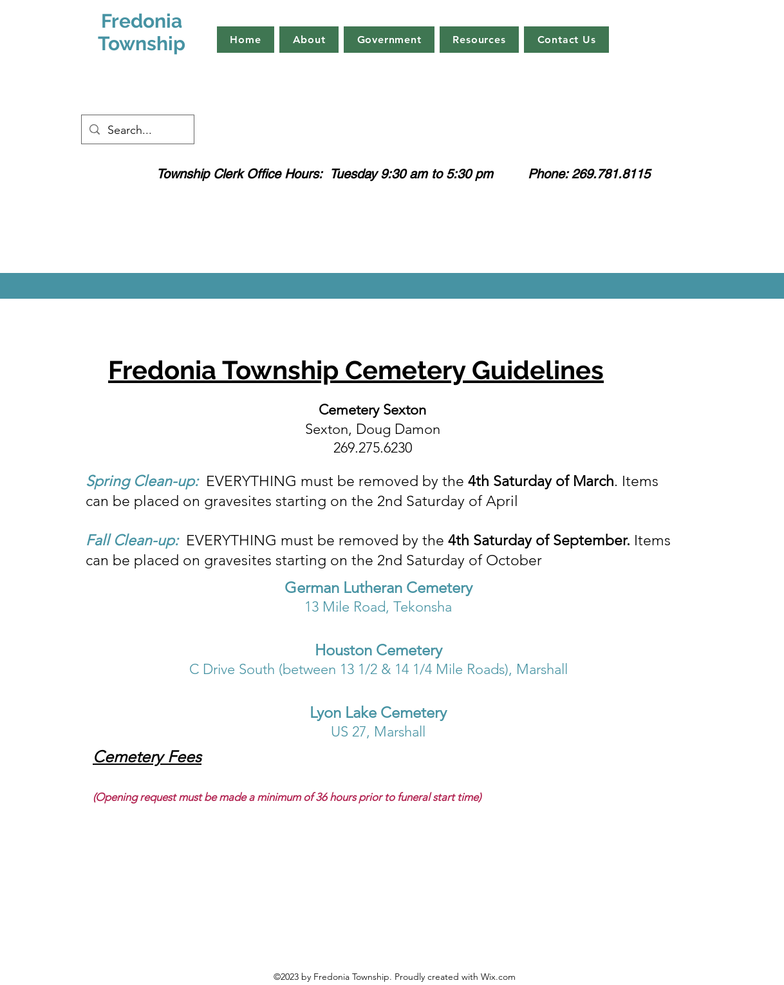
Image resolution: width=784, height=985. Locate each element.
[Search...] (137, 130)
